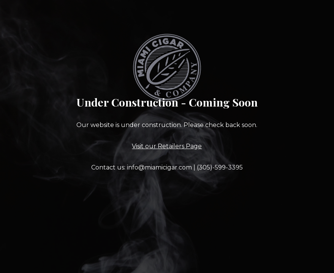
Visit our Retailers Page (167, 146)
